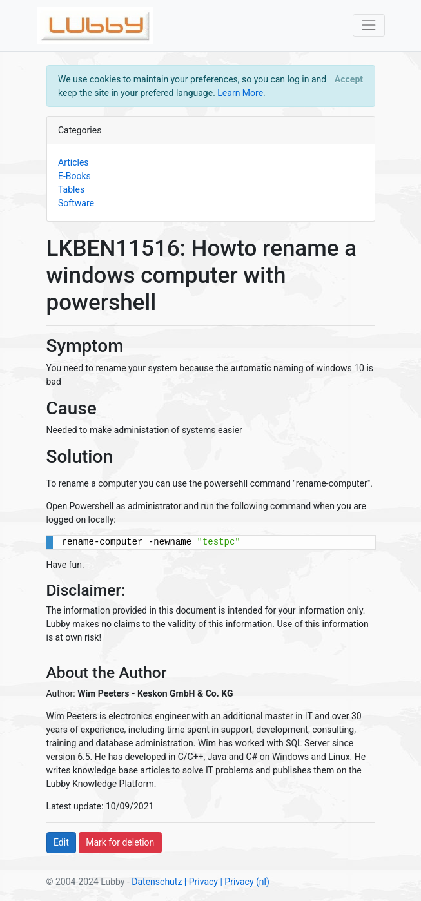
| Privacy (201, 882)
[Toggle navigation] (368, 25)
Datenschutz (157, 882)
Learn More (240, 93)
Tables (71, 189)
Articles (73, 162)
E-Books (74, 176)
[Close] (348, 79)
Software (76, 203)
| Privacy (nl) (244, 882)
